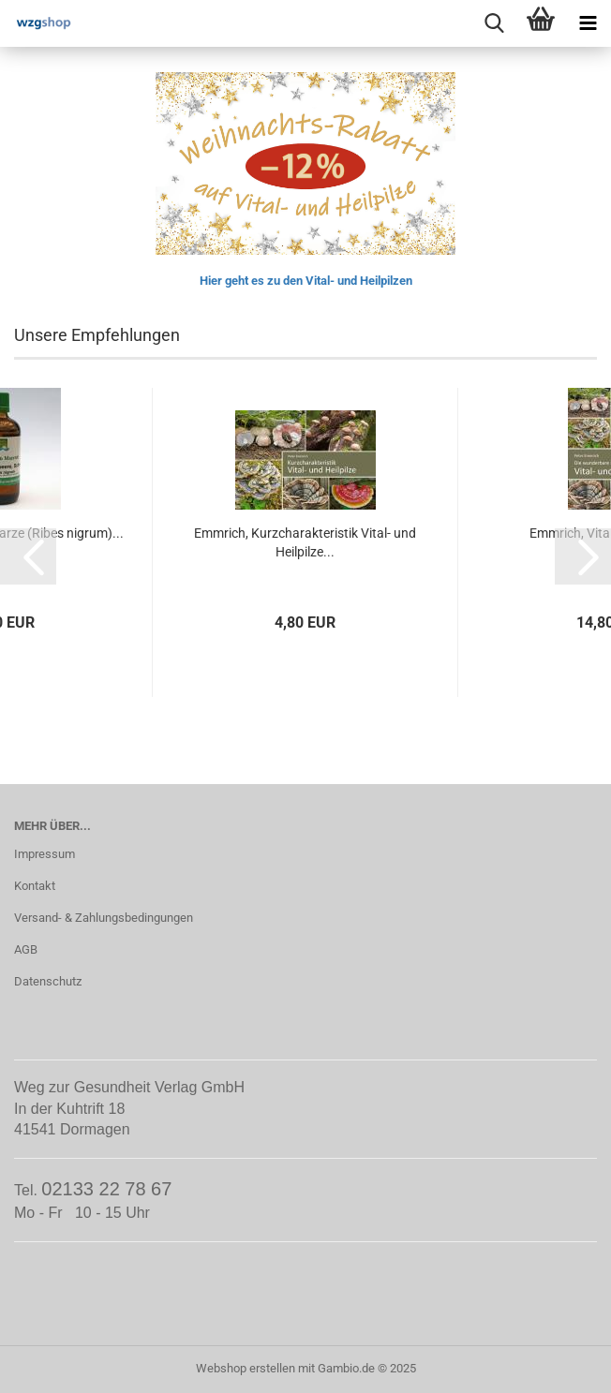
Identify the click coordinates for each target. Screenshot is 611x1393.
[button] (28, 556)
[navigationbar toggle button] (587, 23)
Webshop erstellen (245, 1368)
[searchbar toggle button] (493, 23)
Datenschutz (48, 981)
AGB (25, 949)
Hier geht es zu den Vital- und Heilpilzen (306, 281)
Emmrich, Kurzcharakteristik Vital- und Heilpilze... (305, 542)
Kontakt (34, 886)
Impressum (44, 854)
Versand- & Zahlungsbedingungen (103, 918)
